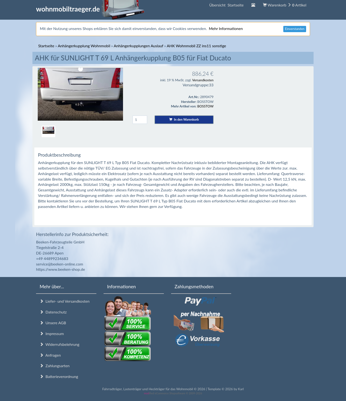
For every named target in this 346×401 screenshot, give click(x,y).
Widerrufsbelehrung (59, 344)
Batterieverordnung (59, 376)
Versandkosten (203, 80)
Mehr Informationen (226, 28)
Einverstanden (294, 29)
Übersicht (226, 5)
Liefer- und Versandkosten (65, 301)
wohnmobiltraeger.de (90, 9)
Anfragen (50, 355)
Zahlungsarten (54, 365)
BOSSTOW (205, 106)
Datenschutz (53, 312)
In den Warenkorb (184, 119)
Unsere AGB (53, 322)
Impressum (52, 333)
